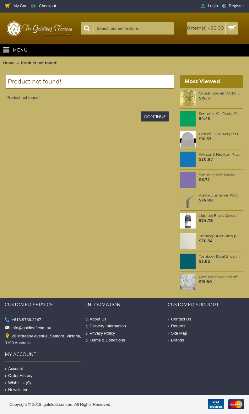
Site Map (177, 333)
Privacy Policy (100, 333)
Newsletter (16, 390)
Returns (177, 326)
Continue (155, 116)
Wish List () (18, 382)
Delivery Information (106, 326)
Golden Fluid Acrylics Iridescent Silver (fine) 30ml (220, 134)
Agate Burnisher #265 (218, 195)
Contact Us (179, 319)
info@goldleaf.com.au (28, 328)
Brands (176, 340)
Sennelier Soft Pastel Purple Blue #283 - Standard (220, 175)
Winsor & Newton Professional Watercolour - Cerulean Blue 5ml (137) (220, 154)
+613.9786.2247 (23, 319)
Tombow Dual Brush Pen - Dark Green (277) (220, 256)
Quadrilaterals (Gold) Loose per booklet (220, 93)
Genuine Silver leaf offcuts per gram (220, 277)
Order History (18, 376)
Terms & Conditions (105, 340)
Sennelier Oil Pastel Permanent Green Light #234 (220, 113)
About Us (96, 319)
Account (14, 368)
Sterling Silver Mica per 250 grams (220, 236)
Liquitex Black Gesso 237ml (220, 215)
